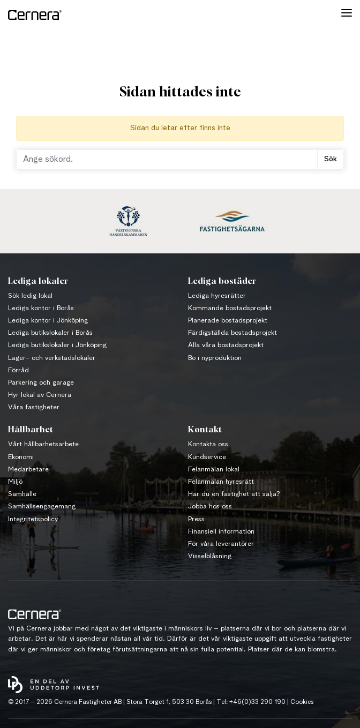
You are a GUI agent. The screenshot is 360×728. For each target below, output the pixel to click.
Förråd (18, 370)
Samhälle (22, 494)
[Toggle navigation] (346, 15)
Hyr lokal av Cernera (39, 395)
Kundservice (207, 457)
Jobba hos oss (210, 506)
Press (196, 519)
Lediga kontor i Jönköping (48, 320)
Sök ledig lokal (30, 295)
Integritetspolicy (33, 519)
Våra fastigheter (33, 407)
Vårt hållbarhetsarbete (43, 444)
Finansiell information (221, 531)
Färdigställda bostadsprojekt (232, 332)
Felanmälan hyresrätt (221, 481)
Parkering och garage (41, 382)
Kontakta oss (208, 444)
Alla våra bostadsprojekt (226, 345)
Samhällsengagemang (42, 506)
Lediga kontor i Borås (41, 308)
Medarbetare (28, 469)
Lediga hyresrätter (217, 295)
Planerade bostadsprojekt (227, 320)
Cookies (301, 702)
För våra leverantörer (221, 544)
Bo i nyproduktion (215, 358)
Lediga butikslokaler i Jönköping (57, 345)
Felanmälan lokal (213, 469)
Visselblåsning (209, 556)
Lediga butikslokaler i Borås (50, 332)
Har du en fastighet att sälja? (234, 494)
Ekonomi (21, 457)
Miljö (15, 481)
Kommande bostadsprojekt (230, 308)
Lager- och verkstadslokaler (51, 358)
